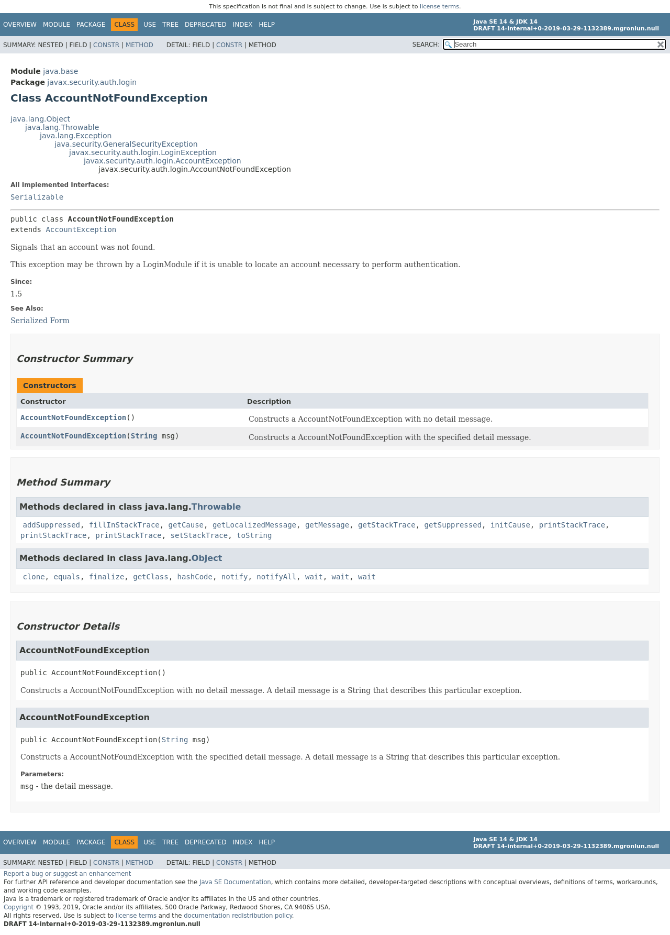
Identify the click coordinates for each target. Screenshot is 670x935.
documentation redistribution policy (238, 915)
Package (90, 24)
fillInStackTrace (124, 525)
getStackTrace (387, 525)
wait (314, 577)
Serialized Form (40, 320)
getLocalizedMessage (254, 525)
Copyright (19, 907)
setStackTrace (199, 535)
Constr (106, 45)
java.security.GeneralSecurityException (126, 144)
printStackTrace (572, 525)
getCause (186, 525)
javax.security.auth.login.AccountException (162, 161)
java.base (60, 71)
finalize (106, 577)
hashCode (195, 577)
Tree (170, 24)
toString (254, 535)
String (144, 436)
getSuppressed (453, 525)
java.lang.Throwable (62, 127)
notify (234, 577)
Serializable (36, 197)
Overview (20, 24)
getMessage (327, 525)
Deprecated (206, 24)
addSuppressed (51, 525)
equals (66, 577)
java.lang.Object (40, 119)
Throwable (216, 507)
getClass (150, 577)
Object (207, 558)
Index (243, 24)
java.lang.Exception (75, 135)
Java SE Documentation (235, 882)
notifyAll (276, 577)
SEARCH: (426, 44)
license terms (439, 6)
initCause (510, 525)
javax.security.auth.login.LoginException (143, 152)
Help (267, 24)
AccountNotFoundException (73, 417)
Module (56, 24)
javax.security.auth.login (92, 82)
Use (149, 24)
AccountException (81, 229)
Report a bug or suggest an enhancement (67, 873)
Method (139, 45)
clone (33, 577)
